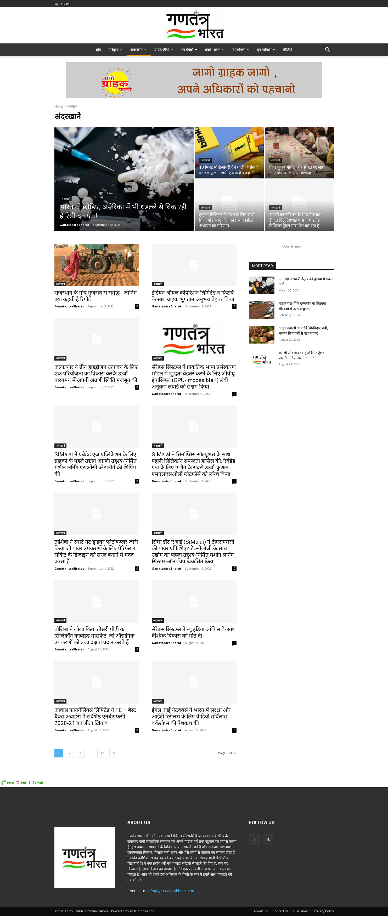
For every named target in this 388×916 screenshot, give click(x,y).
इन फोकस (266, 49)
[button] (327, 50)
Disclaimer (301, 911)
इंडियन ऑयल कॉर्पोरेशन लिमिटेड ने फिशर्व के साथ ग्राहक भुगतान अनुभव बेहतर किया (193, 296)
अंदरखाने (138, 49)
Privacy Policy (324, 911)
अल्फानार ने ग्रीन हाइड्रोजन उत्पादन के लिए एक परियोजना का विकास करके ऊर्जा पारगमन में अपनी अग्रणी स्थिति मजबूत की (96, 373)
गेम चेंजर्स (189, 49)
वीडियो (287, 49)
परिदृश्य (115, 49)
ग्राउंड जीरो (163, 49)
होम (98, 49)
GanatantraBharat (69, 306)
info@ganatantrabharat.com (171, 890)
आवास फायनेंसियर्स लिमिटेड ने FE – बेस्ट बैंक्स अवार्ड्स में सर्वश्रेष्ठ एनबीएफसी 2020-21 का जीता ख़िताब (95, 716)
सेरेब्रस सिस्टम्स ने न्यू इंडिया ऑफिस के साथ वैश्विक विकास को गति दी (193, 632)
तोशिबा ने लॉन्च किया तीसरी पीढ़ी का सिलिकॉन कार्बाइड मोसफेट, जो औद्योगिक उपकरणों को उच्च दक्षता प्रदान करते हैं (94, 635)
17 (102, 753)
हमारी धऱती (215, 49)
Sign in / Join (62, 3)
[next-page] (113, 753)
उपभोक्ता (241, 49)
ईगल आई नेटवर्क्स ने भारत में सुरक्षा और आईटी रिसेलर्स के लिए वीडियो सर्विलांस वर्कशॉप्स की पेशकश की (191, 716)
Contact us (280, 911)
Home (59, 106)
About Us (261, 911)
